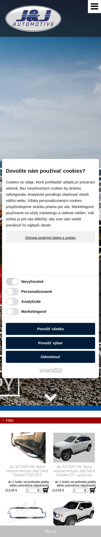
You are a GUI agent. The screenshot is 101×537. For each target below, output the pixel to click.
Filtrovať (50, 531)
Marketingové (33, 311)
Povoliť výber (50, 343)
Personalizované (36, 291)
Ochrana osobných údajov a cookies (50, 238)
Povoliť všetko (50, 329)
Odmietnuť (50, 357)
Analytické (31, 301)
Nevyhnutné (32, 281)
